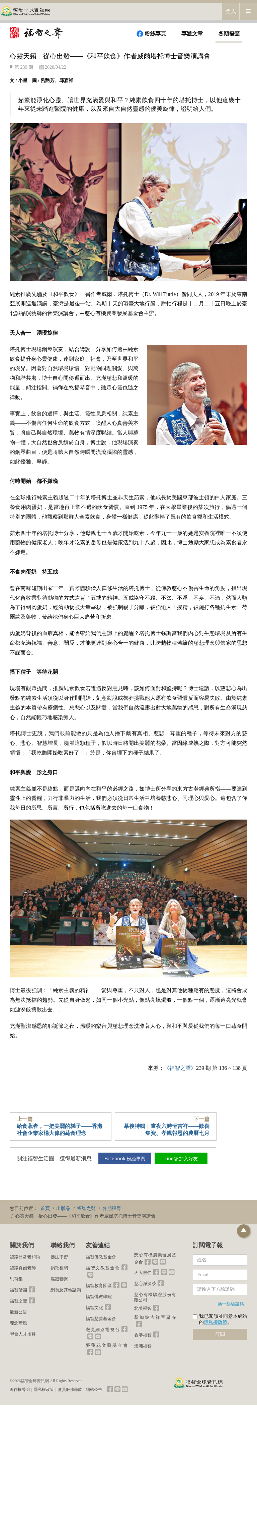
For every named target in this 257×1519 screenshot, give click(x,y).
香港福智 (143, 1334)
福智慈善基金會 (101, 1318)
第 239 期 (23, 67)
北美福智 (143, 1308)
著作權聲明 (20, 1389)
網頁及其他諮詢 (66, 1289)
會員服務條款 (70, 1389)
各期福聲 (229, 33)
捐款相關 (59, 1267)
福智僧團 (18, 1289)
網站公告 (94, 1389)
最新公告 (18, 1311)
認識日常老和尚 (25, 1256)
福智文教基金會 (103, 1267)
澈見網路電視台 (103, 1329)
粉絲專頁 (151, 33)
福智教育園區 (99, 1285)
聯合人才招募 (23, 1333)
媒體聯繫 (59, 1278)
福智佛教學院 (99, 1296)
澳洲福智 (143, 1345)
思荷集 (16, 1278)
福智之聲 (18, 1300)
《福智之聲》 (180, 1068)
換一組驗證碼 (231, 1303)
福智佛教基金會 (101, 1256)
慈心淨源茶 (145, 1283)
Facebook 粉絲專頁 (124, 1158)
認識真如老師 (23, 1267)
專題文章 (192, 33)
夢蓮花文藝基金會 (106, 1345)
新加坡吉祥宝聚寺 (155, 1317)
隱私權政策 (215, 1322)
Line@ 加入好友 (181, 1158)
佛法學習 (59, 1256)
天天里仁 (143, 1272)
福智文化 (94, 1307)
